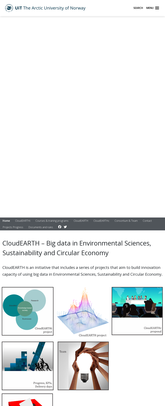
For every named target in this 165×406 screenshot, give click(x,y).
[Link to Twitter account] (65, 227)
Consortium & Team (126, 220)
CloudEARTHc (101, 220)
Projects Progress (13, 227)
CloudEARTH (81, 220)
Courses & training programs (51, 220)
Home (6, 220)
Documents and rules (40, 227)
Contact (147, 220)
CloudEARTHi (22, 220)
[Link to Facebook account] (59, 227)
